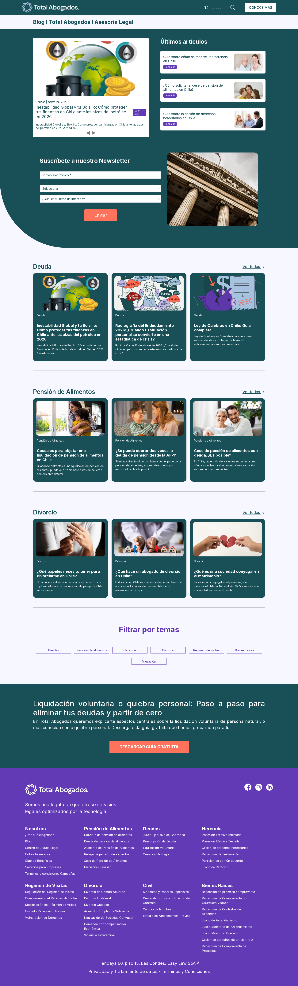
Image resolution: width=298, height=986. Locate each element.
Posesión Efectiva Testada (220, 841)
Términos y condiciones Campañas (50, 873)
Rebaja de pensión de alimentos (106, 854)
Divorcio (168, 650)
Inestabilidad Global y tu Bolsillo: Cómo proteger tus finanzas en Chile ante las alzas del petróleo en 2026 (81, 112)
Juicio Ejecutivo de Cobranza (164, 835)
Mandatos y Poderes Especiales (166, 892)
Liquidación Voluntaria (158, 848)
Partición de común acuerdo (222, 861)
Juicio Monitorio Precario (220, 933)
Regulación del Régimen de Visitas (49, 892)
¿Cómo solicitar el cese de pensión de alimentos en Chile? (193, 87)
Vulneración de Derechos (43, 918)
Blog (28, 841)
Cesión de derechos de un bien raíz (227, 940)
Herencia (129, 650)
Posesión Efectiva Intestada (221, 835)
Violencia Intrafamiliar (99, 935)
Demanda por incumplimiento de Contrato (166, 900)
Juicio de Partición (215, 867)
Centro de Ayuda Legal (41, 848)
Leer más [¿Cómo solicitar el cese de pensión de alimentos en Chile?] (169, 96)
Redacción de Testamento (220, 854)
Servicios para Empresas (43, 867)
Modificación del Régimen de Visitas (50, 905)
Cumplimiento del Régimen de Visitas (51, 898)
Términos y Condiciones (186, 971)
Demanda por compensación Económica (105, 926)
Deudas (53, 650)
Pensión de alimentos (91, 650)
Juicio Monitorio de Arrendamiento (227, 927)
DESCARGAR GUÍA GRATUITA (149, 746)
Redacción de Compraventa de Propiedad (224, 948)
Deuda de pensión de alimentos (106, 841)
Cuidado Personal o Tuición (45, 911)
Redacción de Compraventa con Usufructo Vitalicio (225, 900)
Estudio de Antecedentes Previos (166, 916)
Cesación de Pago (156, 854)
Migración (149, 661)
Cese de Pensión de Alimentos (106, 861)
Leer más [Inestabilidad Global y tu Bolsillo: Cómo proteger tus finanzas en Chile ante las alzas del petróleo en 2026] (136, 112)
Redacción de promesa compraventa (228, 892)
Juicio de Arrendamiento (219, 920)
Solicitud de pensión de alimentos (108, 835)
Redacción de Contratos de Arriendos (221, 911)
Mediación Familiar (97, 867)
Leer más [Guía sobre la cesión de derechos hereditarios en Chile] (169, 124)
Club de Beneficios (38, 861)
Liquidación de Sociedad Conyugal (108, 918)
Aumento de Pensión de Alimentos (109, 848)
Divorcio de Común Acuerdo (104, 892)
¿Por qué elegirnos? (39, 835)
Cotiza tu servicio (37, 854)
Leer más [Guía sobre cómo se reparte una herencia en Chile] (169, 67)
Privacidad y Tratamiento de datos (122, 971)
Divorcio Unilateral (97, 898)
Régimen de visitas (206, 650)
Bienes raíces (244, 650)
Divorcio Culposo (96, 905)
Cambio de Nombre (157, 909)
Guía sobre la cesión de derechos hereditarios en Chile (189, 116)
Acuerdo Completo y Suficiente (106, 911)
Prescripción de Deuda (159, 841)
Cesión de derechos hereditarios (225, 848)
